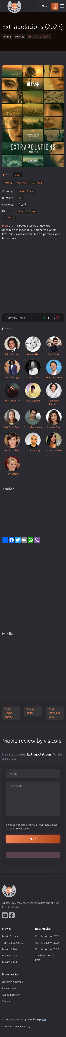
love (4, 234)
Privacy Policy (22, 1026)
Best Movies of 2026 (47, 936)
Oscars (6, 1001)
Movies (19, 36)
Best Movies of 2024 (47, 949)
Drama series (30, 711)
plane (39, 229)
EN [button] (45, 6)
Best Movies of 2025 (47, 942)
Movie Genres (10, 936)
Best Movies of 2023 (54, 713)
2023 (18, 175)
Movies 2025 (9, 955)
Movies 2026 (9, 949)
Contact (6, 1026)
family (32, 234)
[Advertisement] (33, 275)
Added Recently (11, 994)
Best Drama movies (9, 713)
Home (7, 36)
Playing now (9, 988)
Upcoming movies (12, 981)
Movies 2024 (9, 962)
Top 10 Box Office (12, 942)
